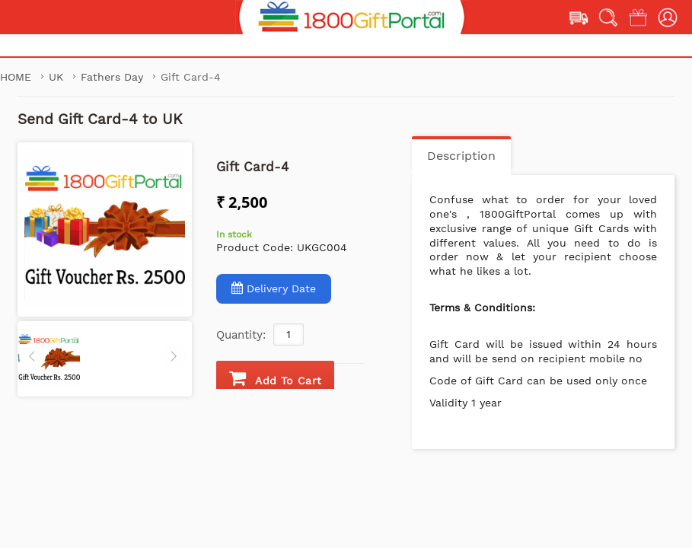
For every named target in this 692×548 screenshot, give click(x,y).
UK (58, 77)
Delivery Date (273, 288)
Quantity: (241, 335)
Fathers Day (114, 77)
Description (461, 155)
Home (15, 77)
